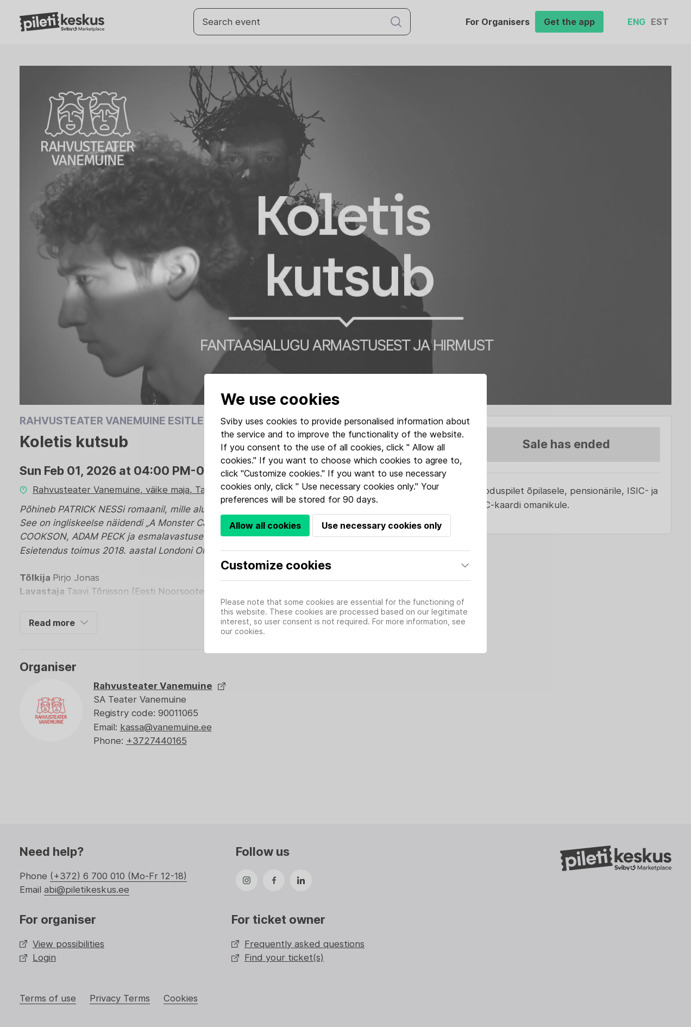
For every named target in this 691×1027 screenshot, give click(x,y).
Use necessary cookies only (382, 525)
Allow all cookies (265, 525)
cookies (281, 421)
